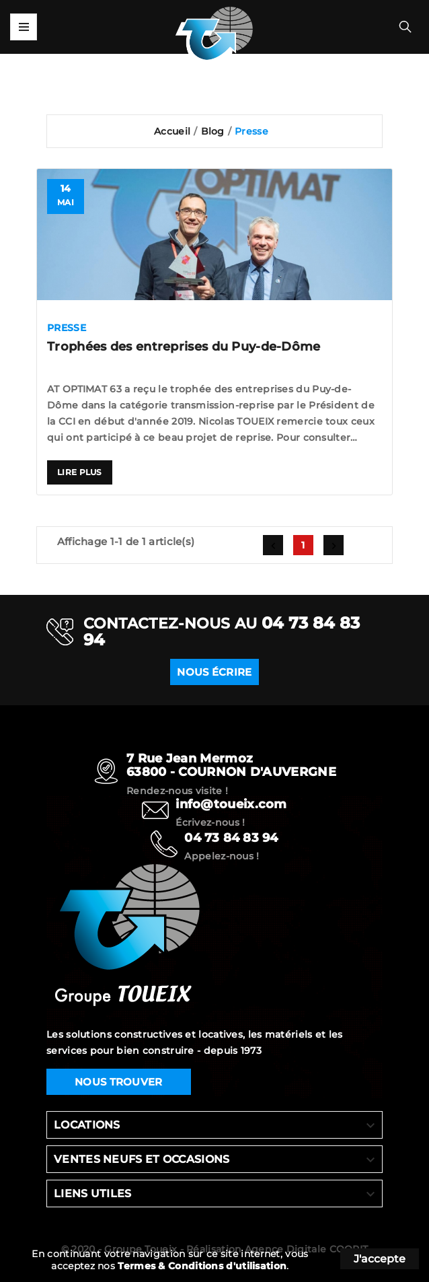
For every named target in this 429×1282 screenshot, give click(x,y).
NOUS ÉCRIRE (214, 683)
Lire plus (79, 472)
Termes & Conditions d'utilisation (202, 1266)
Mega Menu (23, 26)
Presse (66, 328)
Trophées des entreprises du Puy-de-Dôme (184, 346)
